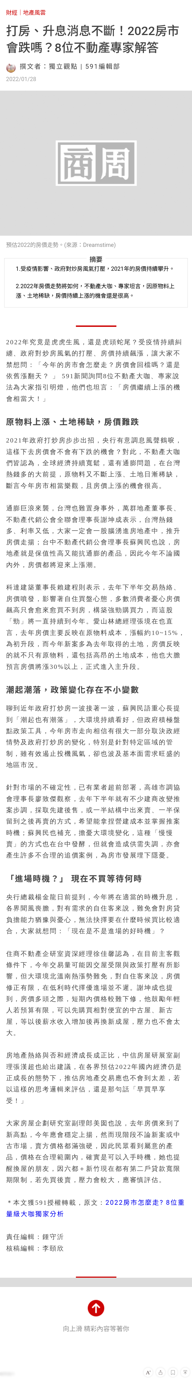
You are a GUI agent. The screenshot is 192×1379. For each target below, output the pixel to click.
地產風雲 (34, 12)
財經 (11, 12)
